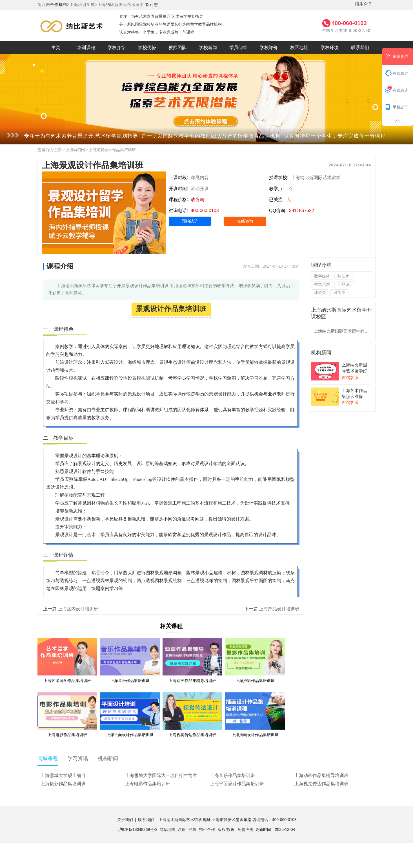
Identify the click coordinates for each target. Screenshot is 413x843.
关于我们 (125, 819)
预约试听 (190, 221)
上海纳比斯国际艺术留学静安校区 (345, 331)
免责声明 (245, 829)
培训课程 (86, 47)
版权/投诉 (226, 829)
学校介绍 (117, 47)
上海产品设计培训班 (279, 608)
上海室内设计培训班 (78, 608)
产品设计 (345, 284)
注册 (182, 829)
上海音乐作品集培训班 (232, 775)
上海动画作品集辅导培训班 (321, 775)
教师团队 (177, 47)
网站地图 (167, 829)
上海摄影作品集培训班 (63, 783)
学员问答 (238, 47)
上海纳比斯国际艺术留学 (120, 4)
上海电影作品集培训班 (147, 783)
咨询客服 (350, 377)
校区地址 (299, 47)
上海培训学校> (83, 4)
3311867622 (301, 210)
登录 (192, 829)
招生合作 (364, 4)
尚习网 (43, 4)
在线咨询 (245, 221)
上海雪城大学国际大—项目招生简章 (161, 775)
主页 (55, 47)
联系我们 (360, 47)
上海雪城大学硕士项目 (63, 775)
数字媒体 (322, 276)
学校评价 (269, 47)
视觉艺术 (322, 284)
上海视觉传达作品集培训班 (321, 783)
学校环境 (330, 47)
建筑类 (320, 292)
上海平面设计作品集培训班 (237, 783)
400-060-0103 (349, 23)
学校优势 (147, 47)
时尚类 (339, 292)
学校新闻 (208, 47)
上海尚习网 (75, 150)
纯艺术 (343, 276)
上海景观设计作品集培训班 (112, 150)
